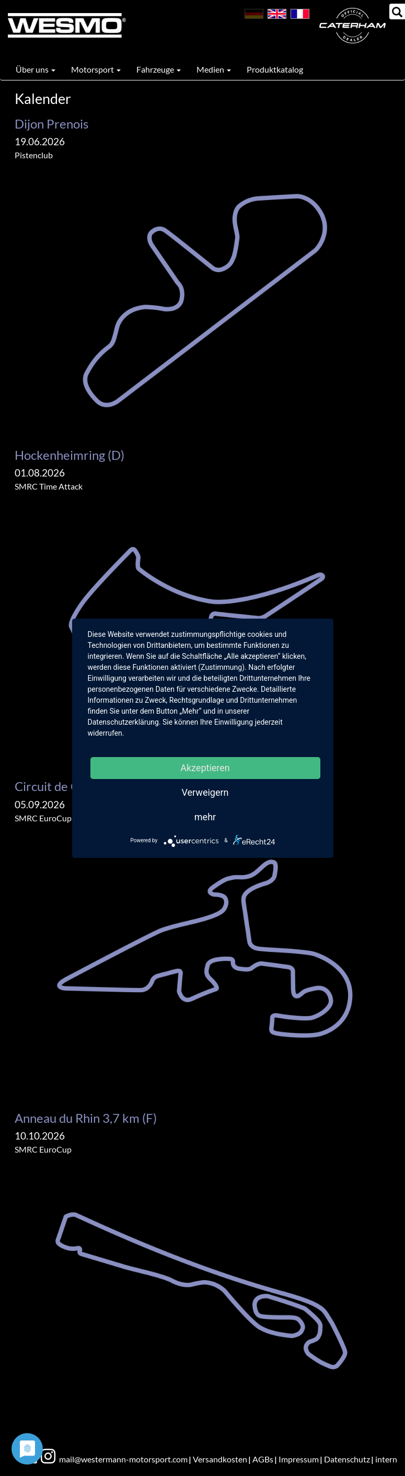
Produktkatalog (275, 69)
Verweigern (204, 792)
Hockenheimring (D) (69, 454)
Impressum (299, 1459)
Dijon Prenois (51, 123)
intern (386, 1459)
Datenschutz (347, 1459)
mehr (205, 816)
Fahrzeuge (158, 69)
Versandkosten (220, 1459)
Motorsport (96, 69)
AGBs (262, 1459)
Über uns (35, 69)
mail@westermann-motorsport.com (123, 1459)
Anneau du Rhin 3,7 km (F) (86, 1117)
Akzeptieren (205, 767)
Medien (213, 69)
